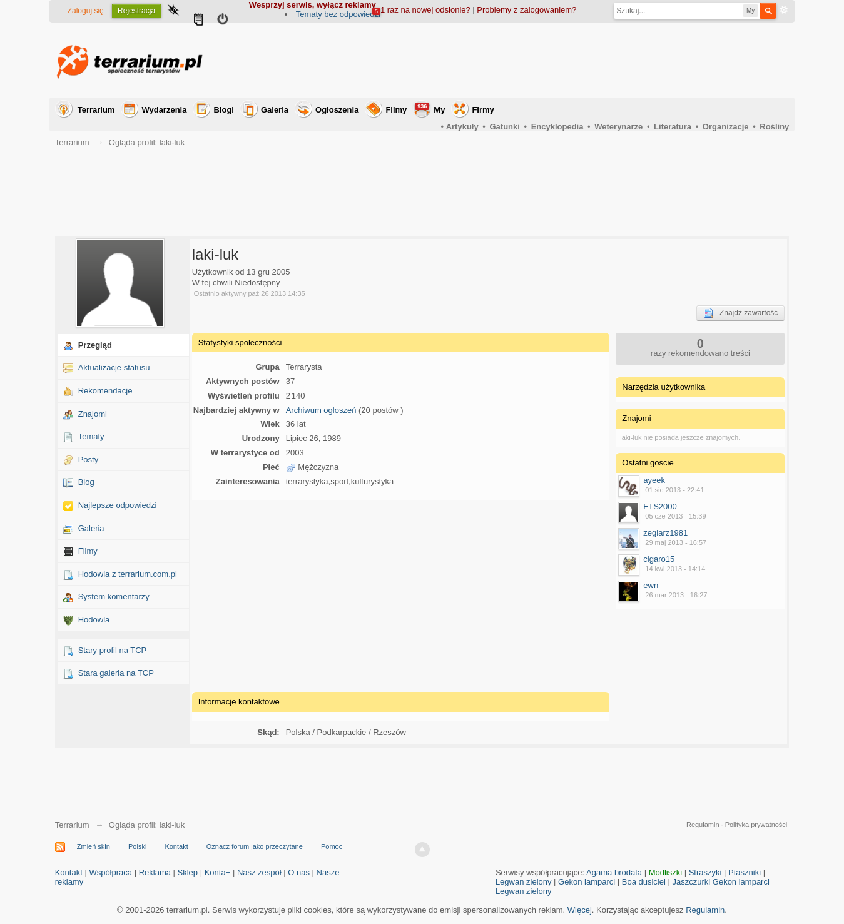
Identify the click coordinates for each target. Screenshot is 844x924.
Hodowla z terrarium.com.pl (127, 574)
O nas (299, 872)
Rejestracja (136, 10)
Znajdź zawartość (740, 313)
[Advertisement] (561, 60)
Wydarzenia (163, 109)
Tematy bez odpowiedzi (338, 14)
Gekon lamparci (586, 881)
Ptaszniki (744, 872)
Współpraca (110, 872)
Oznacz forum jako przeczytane (254, 846)
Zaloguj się (86, 10)
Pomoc (331, 846)
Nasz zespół (259, 872)
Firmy (483, 109)
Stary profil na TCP (112, 650)
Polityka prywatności (756, 824)
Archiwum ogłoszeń (321, 410)
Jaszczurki (691, 881)
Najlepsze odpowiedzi (117, 505)
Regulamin (702, 824)
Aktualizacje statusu (114, 367)
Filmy (396, 109)
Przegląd (95, 345)
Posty (88, 459)
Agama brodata (614, 872)
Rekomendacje (105, 390)
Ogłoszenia (336, 109)
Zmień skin (93, 846)
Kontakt (176, 846)
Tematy (91, 436)
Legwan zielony (524, 881)
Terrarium (96, 109)
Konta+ (218, 872)
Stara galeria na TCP (116, 673)
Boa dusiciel (644, 881)
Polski (137, 846)
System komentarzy (114, 596)
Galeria (274, 109)
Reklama (155, 872)
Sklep (188, 872)
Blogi (223, 109)
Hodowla (94, 619)
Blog (86, 482)
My (430, 108)
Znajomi (92, 414)
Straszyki (705, 872)
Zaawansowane (784, 10)
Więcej (579, 910)
